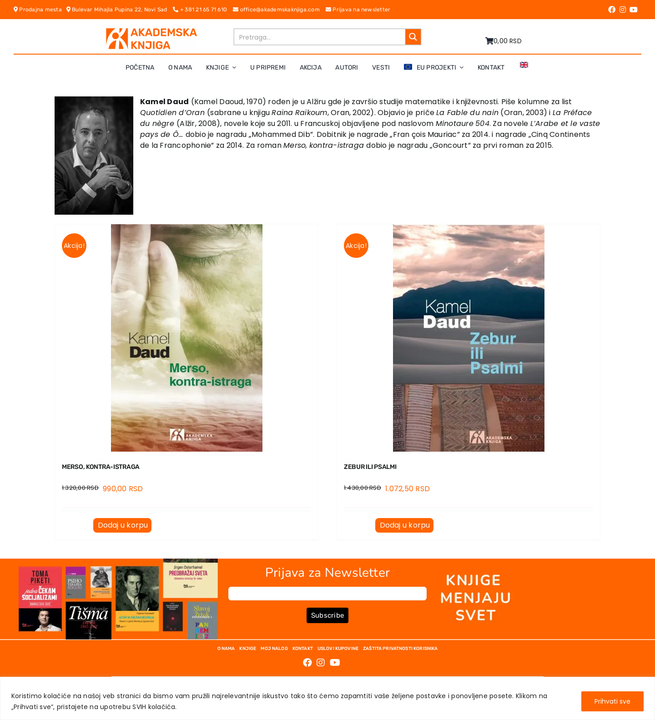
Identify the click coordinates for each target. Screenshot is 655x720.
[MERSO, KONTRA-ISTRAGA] (186, 338)
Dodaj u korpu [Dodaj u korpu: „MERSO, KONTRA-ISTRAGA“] (123, 525)
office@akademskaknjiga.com (279, 9)
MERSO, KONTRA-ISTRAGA (101, 467)
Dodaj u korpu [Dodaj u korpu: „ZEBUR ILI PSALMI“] (405, 525)
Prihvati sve (612, 701)
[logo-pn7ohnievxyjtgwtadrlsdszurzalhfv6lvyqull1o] (151, 31)
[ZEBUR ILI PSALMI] (468, 338)
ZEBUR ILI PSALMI (370, 467)
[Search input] (320, 37)
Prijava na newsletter (358, 9)
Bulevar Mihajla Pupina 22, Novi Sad (119, 9)
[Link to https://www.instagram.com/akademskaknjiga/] (623, 9)
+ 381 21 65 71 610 (203, 9)
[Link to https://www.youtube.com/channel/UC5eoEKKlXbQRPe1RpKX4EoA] (634, 9)
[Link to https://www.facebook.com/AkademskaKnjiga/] (611, 9)
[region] (327, 698)
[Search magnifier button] (413, 37)
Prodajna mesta (40, 9)
